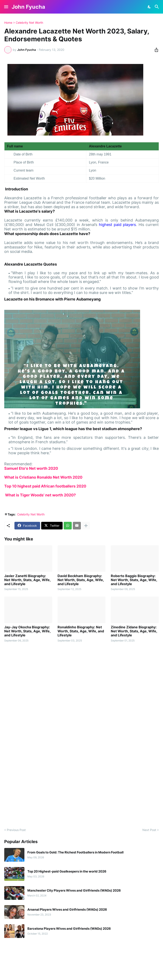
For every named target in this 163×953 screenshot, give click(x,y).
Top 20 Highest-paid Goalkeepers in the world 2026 (66, 871)
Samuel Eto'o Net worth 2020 (31, 468)
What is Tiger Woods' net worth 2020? (40, 495)
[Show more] (86, 525)
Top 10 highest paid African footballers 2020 (45, 486)
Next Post (149, 830)
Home (8, 22)
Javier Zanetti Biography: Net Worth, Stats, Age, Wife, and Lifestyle (27, 580)
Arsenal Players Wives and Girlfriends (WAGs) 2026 (67, 909)
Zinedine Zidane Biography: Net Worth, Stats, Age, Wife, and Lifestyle (134, 631)
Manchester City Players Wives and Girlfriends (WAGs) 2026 (74, 890)
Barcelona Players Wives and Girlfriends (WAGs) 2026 (69, 929)
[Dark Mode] (149, 6)
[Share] (155, 49)
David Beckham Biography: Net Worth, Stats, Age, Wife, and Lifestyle (81, 580)
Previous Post (16, 830)
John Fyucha (28, 7)
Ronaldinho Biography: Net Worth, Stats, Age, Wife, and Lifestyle (81, 631)
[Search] (157, 6)
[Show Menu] (6, 6)
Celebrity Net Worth (29, 22)
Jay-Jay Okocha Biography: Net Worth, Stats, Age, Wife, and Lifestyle (27, 631)
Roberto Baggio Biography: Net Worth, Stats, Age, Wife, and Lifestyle (134, 580)
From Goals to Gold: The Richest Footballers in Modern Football (75, 852)
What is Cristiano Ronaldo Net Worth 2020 (43, 477)
